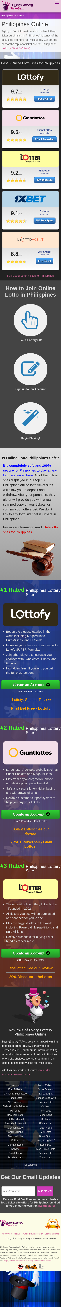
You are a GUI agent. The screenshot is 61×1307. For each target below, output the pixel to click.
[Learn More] (46, 1205)
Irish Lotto (45, 1116)
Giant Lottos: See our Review (31, 836)
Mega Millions (45, 1090)
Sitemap (55, 1234)
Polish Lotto (15, 1158)
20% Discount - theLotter (35, 959)
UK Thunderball (15, 1124)
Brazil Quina (45, 1141)
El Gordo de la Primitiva (15, 1112)
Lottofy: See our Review (31, 705)
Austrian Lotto (15, 1141)
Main (21, 15)
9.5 (14, 138)
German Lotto (15, 1133)
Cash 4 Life (46, 1133)
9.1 (14, 219)
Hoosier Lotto (45, 1107)
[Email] (18, 1191)
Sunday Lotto (46, 1158)
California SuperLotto (15, 1099)
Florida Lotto (15, 1103)
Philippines (9, 15)
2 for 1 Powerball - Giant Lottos (36, 820)
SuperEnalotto (45, 1095)
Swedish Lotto (15, 1163)
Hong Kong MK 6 (45, 1146)
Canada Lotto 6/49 (46, 1103)
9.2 (14, 178)
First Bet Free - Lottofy (35, 690)
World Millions (15, 1137)
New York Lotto (15, 1120)
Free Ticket (47, 260)
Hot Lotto (15, 1116)
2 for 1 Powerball (44, 144)
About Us (6, 1234)
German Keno (15, 1150)
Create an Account (34, 685)
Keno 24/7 (45, 1150)
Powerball (15, 1090)
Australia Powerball (15, 1129)
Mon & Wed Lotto (45, 1154)
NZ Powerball (15, 1107)
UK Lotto (45, 1124)
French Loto (45, 1129)
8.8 (22, 253)
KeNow (15, 1154)
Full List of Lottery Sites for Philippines (30, 275)
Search (48, 1234)
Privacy (25, 1234)
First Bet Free (44, 98)
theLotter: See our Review (31, 974)
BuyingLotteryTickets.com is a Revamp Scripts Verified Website (27, 1261)
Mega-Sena (45, 1120)
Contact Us (15, 1234)
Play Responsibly (36, 1234)
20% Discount (45, 185)
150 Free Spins (44, 226)
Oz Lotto (45, 1112)
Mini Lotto (45, 1137)
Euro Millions (15, 1095)
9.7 (14, 91)
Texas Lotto (45, 1163)
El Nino (15, 1146)
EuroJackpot (46, 1099)
